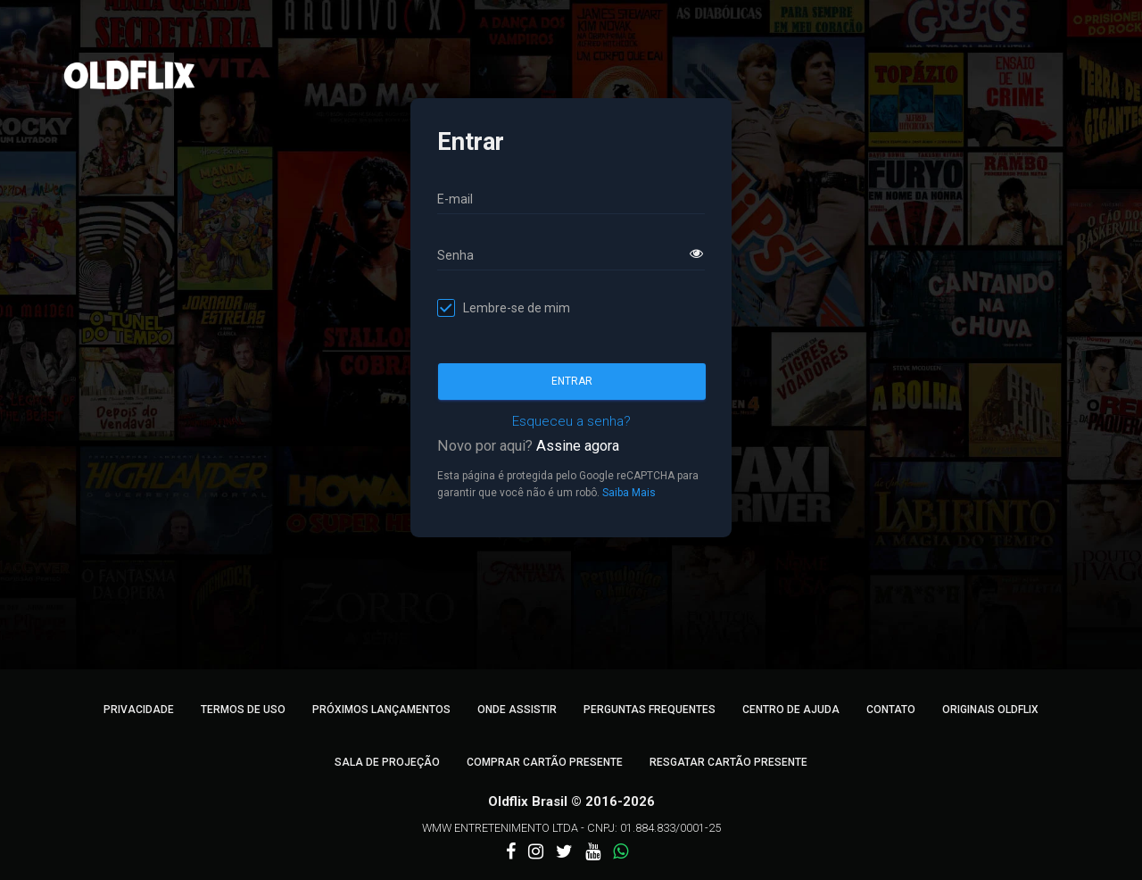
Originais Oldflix (990, 709)
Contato (890, 709)
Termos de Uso (243, 709)
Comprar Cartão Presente (545, 762)
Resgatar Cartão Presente (728, 762)
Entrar (571, 381)
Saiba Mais (629, 492)
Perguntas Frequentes (649, 709)
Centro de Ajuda (791, 709)
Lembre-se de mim (516, 308)
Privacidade (138, 709)
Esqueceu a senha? (571, 421)
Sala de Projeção (387, 762)
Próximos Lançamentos (381, 709)
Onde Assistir (517, 709)
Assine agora (577, 445)
